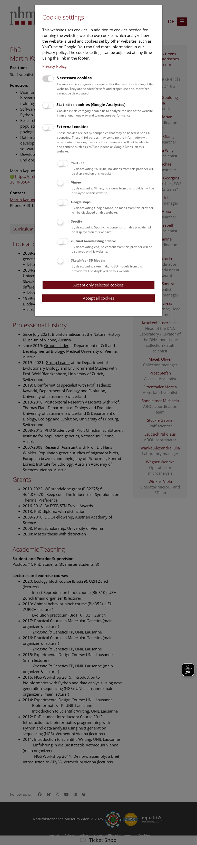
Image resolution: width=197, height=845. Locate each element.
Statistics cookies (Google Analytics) (90, 104)
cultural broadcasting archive (93, 241)
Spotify (76, 221)
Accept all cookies (98, 298)
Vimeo (76, 182)
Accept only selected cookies (98, 284)
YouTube (77, 163)
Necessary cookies (74, 77)
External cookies (72, 126)
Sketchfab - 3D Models (88, 260)
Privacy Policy (54, 66)
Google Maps (81, 202)
